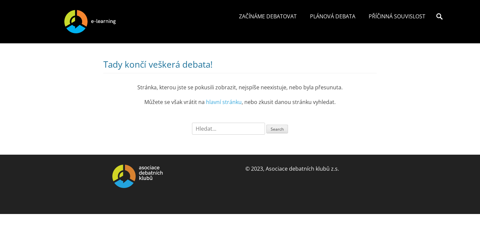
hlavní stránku (224, 102)
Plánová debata (332, 16)
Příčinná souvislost (397, 16)
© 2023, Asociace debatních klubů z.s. (292, 168)
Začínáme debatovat (268, 16)
